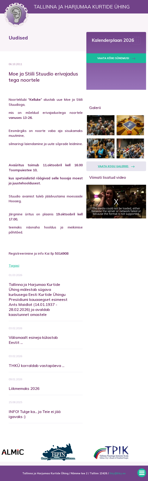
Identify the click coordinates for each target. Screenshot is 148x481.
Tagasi (14, 266)
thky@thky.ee (117, 473)
